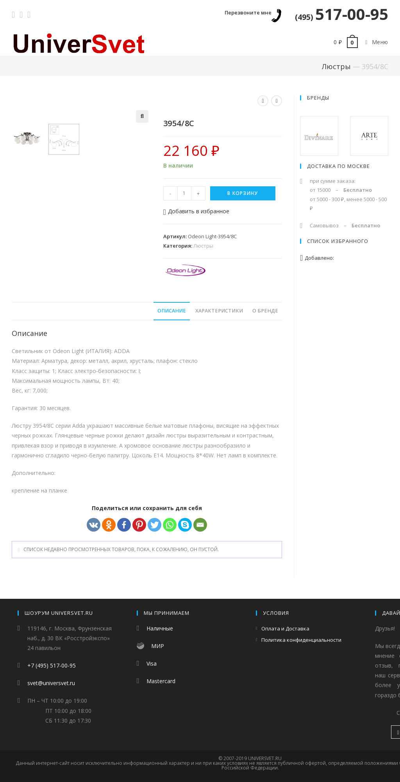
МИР (157, 646)
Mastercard (160, 681)
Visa (151, 663)
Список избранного (337, 241)
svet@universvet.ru (51, 683)
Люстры (336, 66)
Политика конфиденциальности (301, 639)
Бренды (318, 97)
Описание (171, 312)
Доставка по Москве (338, 166)
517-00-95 (341, 14)
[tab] (172, 312)
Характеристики (219, 312)
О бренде (265, 312)
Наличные (159, 628)
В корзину (242, 193)
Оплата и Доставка (285, 628)
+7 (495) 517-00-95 (51, 665)
